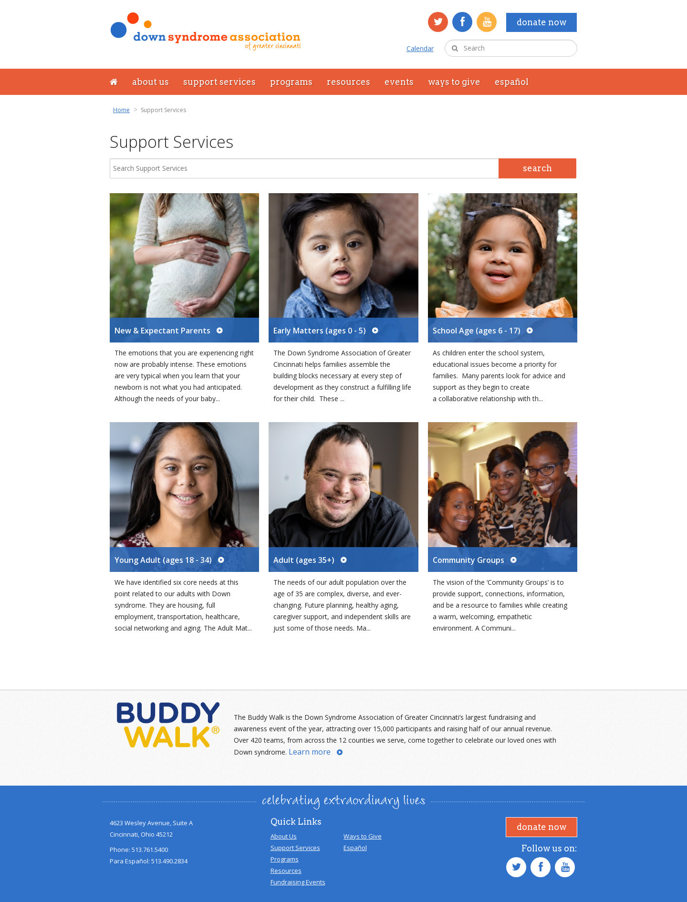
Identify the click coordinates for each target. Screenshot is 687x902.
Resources (348, 82)
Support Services (219, 82)
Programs (291, 82)
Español (512, 82)
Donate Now (541, 22)
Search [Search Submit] (537, 168)
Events (399, 82)
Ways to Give (454, 82)
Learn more (310, 751)
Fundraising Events (298, 882)
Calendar (420, 48)
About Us (150, 82)
